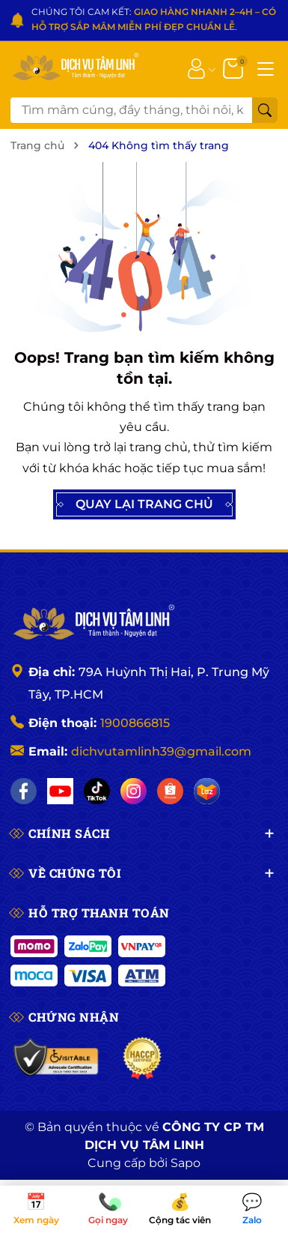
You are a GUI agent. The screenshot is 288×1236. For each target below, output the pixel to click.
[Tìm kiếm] (265, 110)
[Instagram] (133, 791)
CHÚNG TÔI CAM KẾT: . (153, 19)
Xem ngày (36, 1210)
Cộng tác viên (180, 1210)
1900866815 (135, 723)
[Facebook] (23, 791)
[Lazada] (207, 791)
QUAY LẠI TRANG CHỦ (144, 504)
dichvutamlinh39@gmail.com (161, 751)
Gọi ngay (108, 1210)
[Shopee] (170, 791)
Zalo (252, 1210)
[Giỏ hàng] (234, 67)
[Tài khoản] (196, 67)
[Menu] (266, 67)
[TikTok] (97, 791)
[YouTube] (60, 791)
